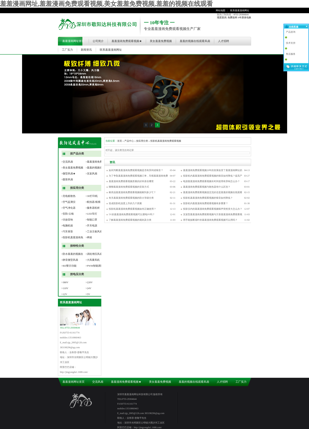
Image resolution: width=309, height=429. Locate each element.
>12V (64, 294)
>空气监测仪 (68, 201)
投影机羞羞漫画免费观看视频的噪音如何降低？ (208, 197)
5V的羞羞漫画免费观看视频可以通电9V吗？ (132, 214)
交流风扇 (97, 381)
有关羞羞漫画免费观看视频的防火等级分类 (131, 197)
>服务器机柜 (93, 207)
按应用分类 (77, 187)
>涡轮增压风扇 (94, 253)
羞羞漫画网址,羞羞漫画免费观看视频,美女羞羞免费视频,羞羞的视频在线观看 (106, 3)
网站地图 (220, 10)
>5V (88, 294)
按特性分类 (77, 245)
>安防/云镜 (67, 213)
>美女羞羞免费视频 (72, 167)
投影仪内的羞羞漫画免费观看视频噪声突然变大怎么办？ (212, 209)
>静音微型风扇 (69, 259)
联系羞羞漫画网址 (239, 10)
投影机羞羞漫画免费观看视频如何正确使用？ (132, 209)
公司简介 (98, 41)
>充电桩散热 (68, 195)
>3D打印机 (92, 195)
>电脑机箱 (67, 225)
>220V (89, 282)
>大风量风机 (93, 259)
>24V (88, 288)
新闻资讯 (86, 49)
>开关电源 (91, 225)
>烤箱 (89, 237)
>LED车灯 (91, 213)
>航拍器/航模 (93, 201)
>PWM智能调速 (94, 265)
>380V (64, 282)
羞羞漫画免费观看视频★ (127, 41)
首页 (119, 141)
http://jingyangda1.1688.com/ (74, 372)
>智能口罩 (91, 219)
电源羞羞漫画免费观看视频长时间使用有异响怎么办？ (211, 181)
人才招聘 (223, 41)
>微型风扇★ (68, 173)
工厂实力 (67, 49)
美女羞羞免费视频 (161, 41)
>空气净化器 (68, 207)
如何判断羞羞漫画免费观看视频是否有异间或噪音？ (136, 170)
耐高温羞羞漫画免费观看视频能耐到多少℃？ (132, 192)
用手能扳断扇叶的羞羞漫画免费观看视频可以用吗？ (210, 220)
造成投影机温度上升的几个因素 (125, 203)
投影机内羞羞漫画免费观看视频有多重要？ (205, 203)
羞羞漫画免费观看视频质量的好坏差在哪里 (131, 181)
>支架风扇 (91, 173)
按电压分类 (77, 274)
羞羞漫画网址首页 (73, 41)
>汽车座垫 (67, 231)
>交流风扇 (67, 161)
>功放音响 (67, 219)
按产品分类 (77, 153)
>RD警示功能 (68, 265)
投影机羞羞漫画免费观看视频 (165, 141)
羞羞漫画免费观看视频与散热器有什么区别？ (206, 186)
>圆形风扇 (67, 179)
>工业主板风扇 (94, 231)
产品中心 (129, 141)
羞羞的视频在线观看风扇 (195, 41)
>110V (64, 288)
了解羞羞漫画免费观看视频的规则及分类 (130, 220)
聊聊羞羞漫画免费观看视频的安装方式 (129, 186)
